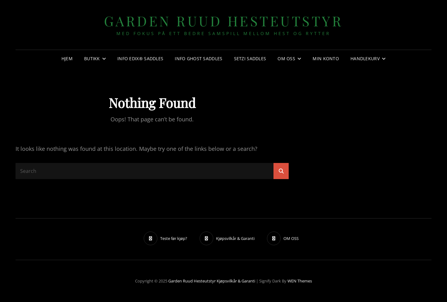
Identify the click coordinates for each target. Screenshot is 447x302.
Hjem (67, 58)
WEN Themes (299, 281)
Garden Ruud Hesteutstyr (223, 20)
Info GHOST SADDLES (198, 58)
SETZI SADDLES (250, 58)
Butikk (92, 58)
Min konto (326, 58)
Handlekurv (365, 58)
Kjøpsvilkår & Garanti (236, 281)
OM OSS (286, 58)
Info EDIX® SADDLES (140, 58)
